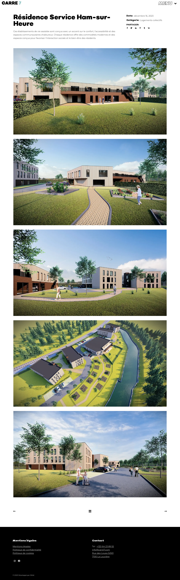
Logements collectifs (151, 20)
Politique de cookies (23, 553)
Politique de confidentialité (27, 549)
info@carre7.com (101, 549)
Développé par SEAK (26, 575)
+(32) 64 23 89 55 (105, 546)
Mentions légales (22, 546)
